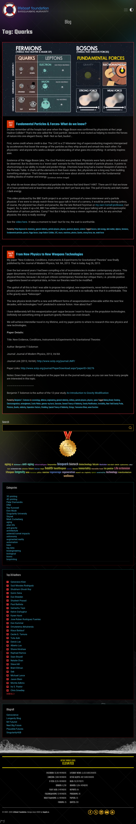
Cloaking (117, 400)
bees (8, 545)
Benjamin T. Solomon (22, 400)
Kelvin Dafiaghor (19, 611)
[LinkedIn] (101, 812)
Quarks (79, 233)
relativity (23, 407)
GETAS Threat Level (68, 762)
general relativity (41, 229)
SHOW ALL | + (10, 694)
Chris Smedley (18, 690)
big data (10, 548)
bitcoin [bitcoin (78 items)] (96, 464)
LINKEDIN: (51, 777)
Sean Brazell (17, 656)
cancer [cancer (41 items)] (117, 465)
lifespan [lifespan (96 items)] (10, 472)
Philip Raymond (19, 229)
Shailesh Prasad (18, 600)
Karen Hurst (16, 615)
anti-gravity (11, 528)
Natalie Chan (17, 660)
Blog (68, 22)
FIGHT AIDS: (53, 790)
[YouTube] (107, 812)
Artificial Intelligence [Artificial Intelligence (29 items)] (41, 465)
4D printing (11, 499)
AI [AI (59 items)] (12, 464)
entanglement (26, 404)
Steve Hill (15, 664)
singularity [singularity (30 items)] (88, 473)
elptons (118, 229)
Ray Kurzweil (12, 508)
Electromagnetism (13, 404)
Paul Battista (17, 604)
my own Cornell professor (109, 204)
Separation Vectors (33, 407)
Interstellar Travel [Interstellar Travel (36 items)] (97, 469)
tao (94, 233)
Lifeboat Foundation (19, 812)
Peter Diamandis (14, 502)
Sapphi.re (46, 812)
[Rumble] (112, 812)
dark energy (101, 229)
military (71, 400)
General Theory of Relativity (72, 404)
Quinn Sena (16, 593)
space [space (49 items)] (93, 472)
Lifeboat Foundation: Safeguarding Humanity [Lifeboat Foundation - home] (61, 9)
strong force (87, 233)
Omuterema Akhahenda (22, 626)
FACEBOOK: (50, 773)
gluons (25, 233)
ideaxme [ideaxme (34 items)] (75, 469)
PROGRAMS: (74, 794)
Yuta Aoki (15, 638)
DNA (8, 505)
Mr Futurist (11, 722)
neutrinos (66, 233)
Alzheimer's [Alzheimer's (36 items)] (18, 465)
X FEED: (51, 781)
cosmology (36, 400)
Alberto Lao (16, 645)
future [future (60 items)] (31, 468)
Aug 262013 (10, 254)
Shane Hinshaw (18, 649)
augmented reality (15, 539)
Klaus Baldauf (17, 630)
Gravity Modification (90, 404)
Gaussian (58, 404)
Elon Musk (11, 510)
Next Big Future (13, 725)
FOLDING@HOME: (51, 794)
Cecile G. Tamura (19, 634)
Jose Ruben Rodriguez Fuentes (26, 619)
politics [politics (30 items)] (39, 473)
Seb (12, 671)
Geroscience (12, 715)
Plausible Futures (14, 729)
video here (21, 221)
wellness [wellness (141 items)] (69, 476)
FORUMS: (61, 802)
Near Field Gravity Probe (114, 404)
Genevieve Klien (18, 582)
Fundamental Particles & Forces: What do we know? (51, 124)
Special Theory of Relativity (58, 407)
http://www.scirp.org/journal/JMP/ (56, 361)
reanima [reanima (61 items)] (45, 472)
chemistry (31, 229)
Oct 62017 (11, 124)
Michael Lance (18, 675)
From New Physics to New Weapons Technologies (49, 254)
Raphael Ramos (18, 653)
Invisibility (101, 404)
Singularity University (16, 513)
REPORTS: (73, 790)
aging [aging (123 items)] (8, 464)
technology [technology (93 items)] (111, 472)
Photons (10, 407)
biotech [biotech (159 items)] (73, 464)
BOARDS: (73, 785)
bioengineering (13, 550)
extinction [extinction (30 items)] (25, 469)
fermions (125, 229)
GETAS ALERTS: (75, 777)
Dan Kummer (17, 623)
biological (11, 553)
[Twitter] (96, 812)
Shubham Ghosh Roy (21, 589)
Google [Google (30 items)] (42, 469)
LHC (56, 233)
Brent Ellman (17, 668)
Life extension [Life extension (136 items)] (122, 468)
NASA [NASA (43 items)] (27, 473)
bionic (9, 556)
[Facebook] (90, 812)
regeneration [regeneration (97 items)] (68, 472)
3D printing (11, 496)
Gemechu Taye (18, 608)
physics (63, 229)
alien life (10, 525)
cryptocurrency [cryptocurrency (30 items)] (124, 465)
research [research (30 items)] (78, 473)
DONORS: (59, 785)
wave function (93, 407)
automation (12, 542)
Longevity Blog (13, 718)
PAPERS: (73, 798)
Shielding (44, 407)
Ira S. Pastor (16, 686)
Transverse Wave (81, 407)
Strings (71, 407)
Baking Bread (108, 400)
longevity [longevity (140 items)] (20, 472)
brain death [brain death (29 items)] (111, 465)
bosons (94, 229)
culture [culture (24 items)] (130, 465)
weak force (100, 233)
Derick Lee (16, 641)
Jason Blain (16, 679)
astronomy (11, 536)
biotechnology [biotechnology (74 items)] (85, 464)
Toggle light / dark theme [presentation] (131, 10)
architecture (12, 530)
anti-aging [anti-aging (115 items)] (28, 464)
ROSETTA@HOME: (50, 798)
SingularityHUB (13, 732)
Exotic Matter (36, 404)
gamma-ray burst (48, 404)
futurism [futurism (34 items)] (37, 469)
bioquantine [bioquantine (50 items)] (52, 464)
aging (9, 522)
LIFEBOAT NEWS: (75, 773)
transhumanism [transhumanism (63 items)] (124, 472)
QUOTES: (73, 802)
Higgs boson (33, 233)
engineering (51, 400)
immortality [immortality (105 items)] (84, 468)
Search (130, 427)
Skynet (9, 516)
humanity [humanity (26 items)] (69, 469)
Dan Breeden (17, 597)
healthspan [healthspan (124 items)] (60, 468)
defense (43, 400)
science (82, 229)
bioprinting (11, 559)
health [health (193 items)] (49, 468)
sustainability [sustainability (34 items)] (101, 473)
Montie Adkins (18, 683)
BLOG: (72, 781)
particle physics (53, 229)
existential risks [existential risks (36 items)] (16, 469)
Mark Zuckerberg (14, 519)
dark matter (111, 229)
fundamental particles (14, 233)
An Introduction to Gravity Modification (88, 392)
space (96, 400)
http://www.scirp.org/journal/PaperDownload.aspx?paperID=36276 (57, 368)
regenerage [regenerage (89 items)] (55, 472)
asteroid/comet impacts (18, 533)
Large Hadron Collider (46, 233)
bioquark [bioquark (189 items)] (63, 464)
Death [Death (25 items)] (8, 469)
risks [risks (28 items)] (82, 472)
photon (74, 233)
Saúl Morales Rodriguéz (22, 585)
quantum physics (73, 229)
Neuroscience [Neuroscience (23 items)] (33, 473)
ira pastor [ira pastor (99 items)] (109, 468)
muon (60, 233)
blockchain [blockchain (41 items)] (103, 465)
